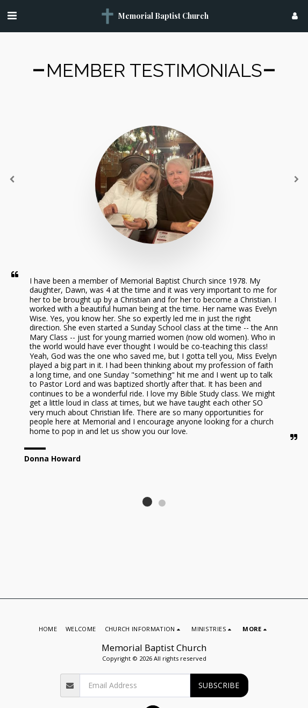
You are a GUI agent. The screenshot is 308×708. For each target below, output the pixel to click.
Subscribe (218, 685)
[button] (12, 15)
